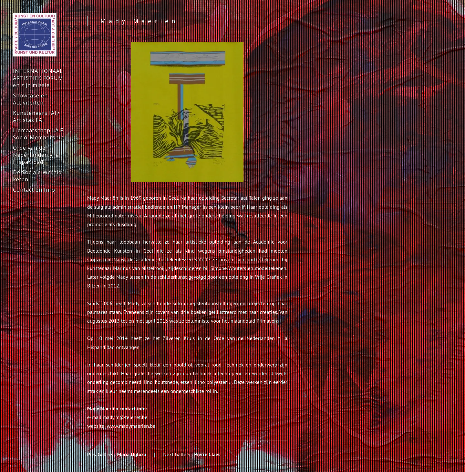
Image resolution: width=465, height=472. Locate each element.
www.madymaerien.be (131, 426)
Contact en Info (34, 189)
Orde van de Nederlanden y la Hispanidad (36, 155)
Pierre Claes (207, 454)
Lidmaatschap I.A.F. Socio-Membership (38, 134)
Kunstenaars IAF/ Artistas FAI (36, 116)
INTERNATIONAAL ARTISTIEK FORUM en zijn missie (38, 78)
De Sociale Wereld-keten (38, 176)
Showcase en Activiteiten (30, 99)
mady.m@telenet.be (125, 417)
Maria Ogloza (131, 454)
